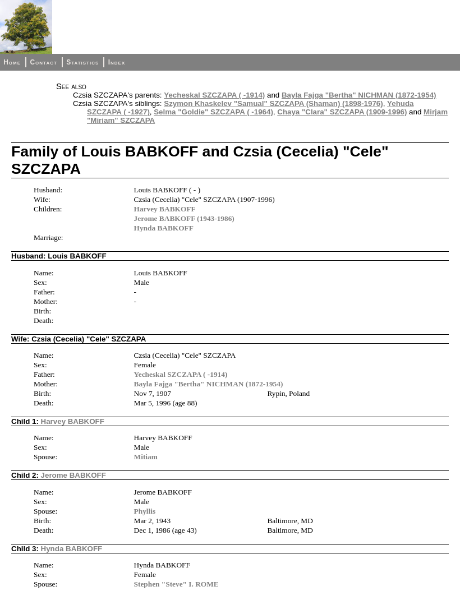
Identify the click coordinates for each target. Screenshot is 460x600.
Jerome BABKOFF (73, 475)
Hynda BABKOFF (164, 228)
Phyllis (145, 511)
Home (12, 62)
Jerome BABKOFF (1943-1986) (184, 218)
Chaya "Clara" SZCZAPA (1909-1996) (342, 112)
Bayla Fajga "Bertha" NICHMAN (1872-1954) (359, 95)
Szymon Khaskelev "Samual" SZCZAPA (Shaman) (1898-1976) (273, 103)
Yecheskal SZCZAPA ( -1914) (214, 95)
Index (117, 62)
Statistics (82, 62)
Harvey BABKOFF (165, 209)
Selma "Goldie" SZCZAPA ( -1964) (213, 112)
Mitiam (146, 457)
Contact (43, 62)
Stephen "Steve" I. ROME (176, 584)
